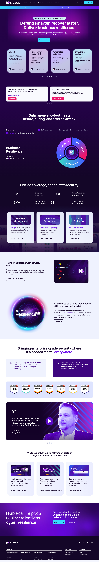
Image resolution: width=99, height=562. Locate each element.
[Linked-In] (84, 543)
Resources (41, 3)
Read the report (13, 98)
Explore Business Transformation (50, 490)
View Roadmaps (74, 490)
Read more (56, 98)
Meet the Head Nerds (16, 490)
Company (57, 3)
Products (25, 3)
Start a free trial (44, 40)
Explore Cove (73, 238)
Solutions (32, 3)
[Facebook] (80, 543)
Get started (89, 2)
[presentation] (43, 76)
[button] (47, 76)
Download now (76, 7)
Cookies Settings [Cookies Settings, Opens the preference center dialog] (78, 560)
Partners (49, 3)
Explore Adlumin (44, 238)
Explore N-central (15, 238)
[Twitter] (88, 543)
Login (82, 2)
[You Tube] (92, 543)
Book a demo (56, 40)
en (78, 2)
